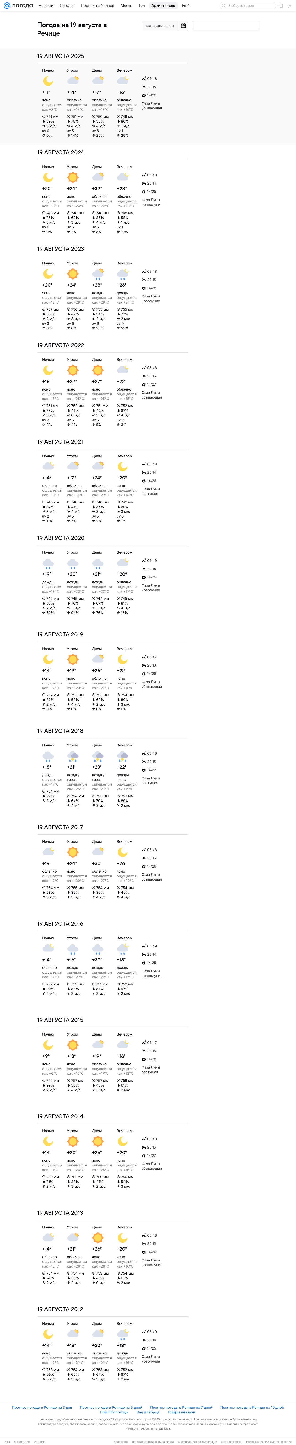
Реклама (39, 1442)
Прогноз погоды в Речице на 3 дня (42, 1407)
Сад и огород (147, 1412)
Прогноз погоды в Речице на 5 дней (111, 1407)
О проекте (121, 1442)
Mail (7, 1442)
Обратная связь (231, 1442)
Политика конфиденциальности (153, 1442)
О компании (22, 1442)
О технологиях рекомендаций (197, 1442)
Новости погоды (114, 1412)
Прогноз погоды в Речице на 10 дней (252, 1407)
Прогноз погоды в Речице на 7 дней (181, 1407)
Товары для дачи (181, 1412)
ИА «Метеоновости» (278, 1442)
